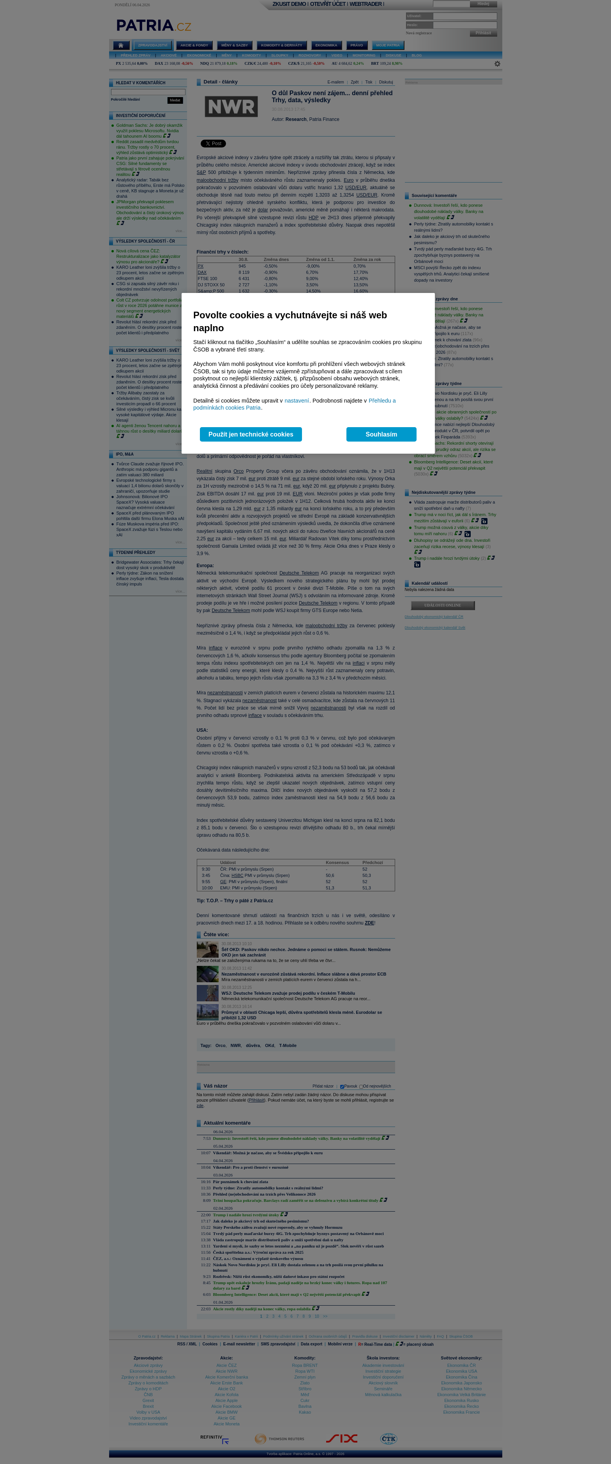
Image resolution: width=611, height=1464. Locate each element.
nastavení (297, 400)
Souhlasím (381, 434)
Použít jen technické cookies (250, 434)
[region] (308, 373)
